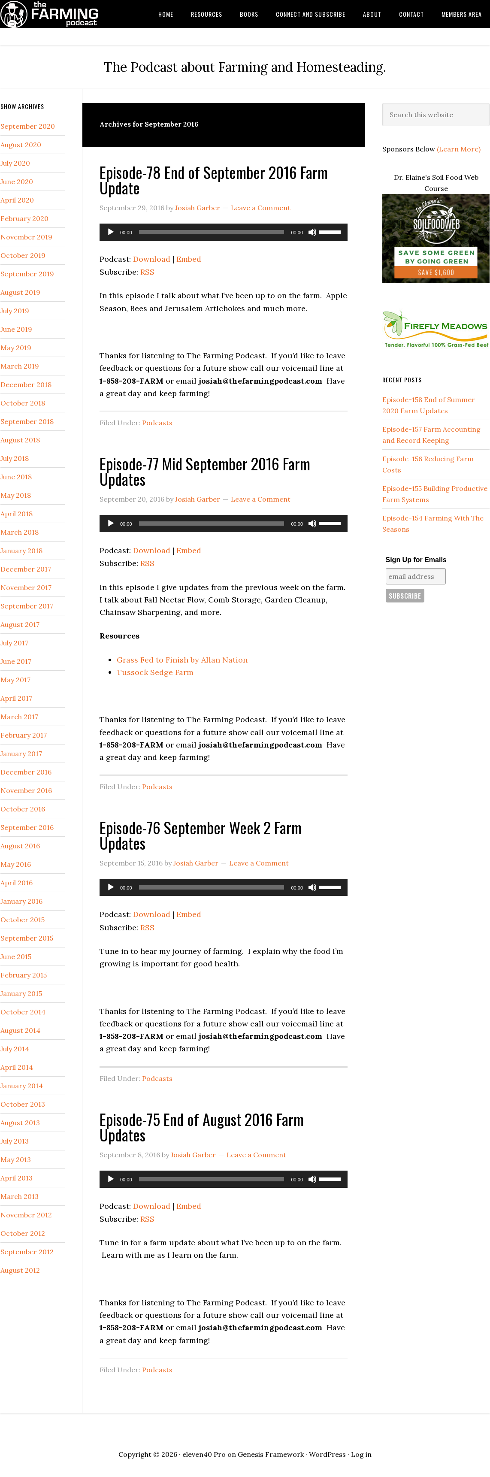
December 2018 (25, 384)
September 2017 (26, 606)
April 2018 (16, 513)
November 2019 (26, 237)
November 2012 (26, 1215)
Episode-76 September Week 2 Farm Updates (201, 835)
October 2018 (22, 403)
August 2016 (20, 845)
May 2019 (15, 347)
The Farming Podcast (69, 14)
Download (151, 259)
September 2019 (27, 273)
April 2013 (16, 1178)
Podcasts (157, 422)
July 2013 (14, 1141)
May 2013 (15, 1159)
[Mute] (312, 232)
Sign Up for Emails (416, 559)
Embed (188, 259)
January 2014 (21, 1085)
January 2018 (21, 550)
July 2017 (14, 643)
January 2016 (21, 901)
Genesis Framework (271, 1454)
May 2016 (15, 864)
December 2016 (25, 772)
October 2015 (22, 919)
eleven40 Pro (204, 1454)
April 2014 (16, 1067)
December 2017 (25, 569)
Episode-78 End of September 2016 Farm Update (214, 179)
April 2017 (16, 698)
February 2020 (24, 218)
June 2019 (16, 329)
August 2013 (20, 1122)
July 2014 (14, 1048)
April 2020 (17, 200)
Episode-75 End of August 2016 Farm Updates (202, 1127)
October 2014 (22, 1012)
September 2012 (27, 1251)
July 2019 (14, 310)
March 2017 (19, 716)
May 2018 (15, 495)
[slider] (211, 232)
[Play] (110, 232)
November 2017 (25, 587)
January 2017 (21, 753)
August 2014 (20, 1030)
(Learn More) (459, 149)
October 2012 (22, 1233)
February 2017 (23, 735)
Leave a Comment (260, 207)
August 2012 (20, 1270)
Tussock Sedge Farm (155, 672)
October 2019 (22, 255)
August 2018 (20, 440)
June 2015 (15, 956)
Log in (361, 1454)
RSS (147, 272)
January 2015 (21, 993)
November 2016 (26, 790)
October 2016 (22, 809)
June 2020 (16, 181)
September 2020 (27, 126)
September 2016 (27, 827)
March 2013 (19, 1196)
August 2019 (20, 292)
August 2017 (19, 624)
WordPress (327, 1454)
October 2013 (22, 1104)
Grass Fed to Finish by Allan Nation (182, 660)
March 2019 (19, 366)
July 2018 (14, 458)
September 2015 (26, 938)
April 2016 (16, 882)
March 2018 (19, 532)
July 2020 (15, 163)
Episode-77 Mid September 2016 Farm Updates (205, 471)
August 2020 (20, 144)
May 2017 (15, 679)
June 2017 (15, 661)
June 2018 (16, 476)
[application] (224, 232)
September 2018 (27, 421)
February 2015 (23, 975)
